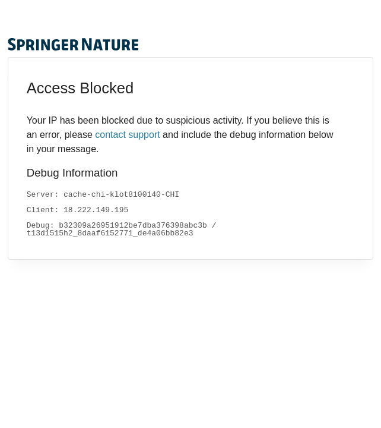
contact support (127, 135)
